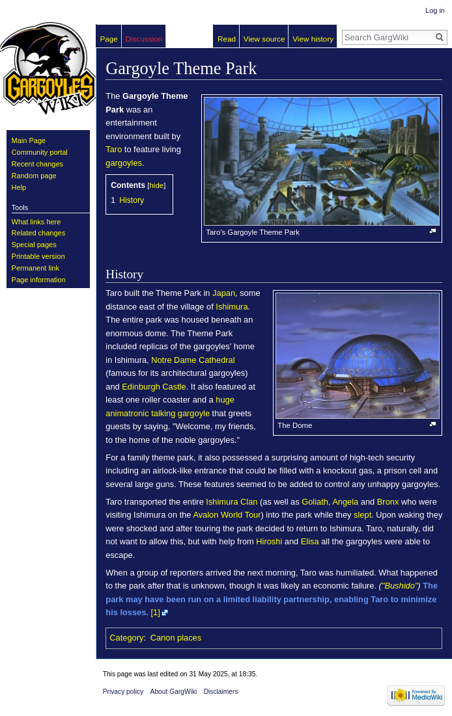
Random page (34, 175)
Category (126, 638)
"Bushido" (399, 585)
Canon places (175, 638)
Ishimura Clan (231, 502)
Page (109, 38)
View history (312, 38)
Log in (435, 10)
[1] (155, 612)
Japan (223, 293)
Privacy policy (123, 691)
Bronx (388, 502)
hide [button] (157, 185)
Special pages (34, 244)
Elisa (310, 541)
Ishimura (231, 307)
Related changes (39, 233)
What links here (36, 222)
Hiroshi (269, 541)
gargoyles (124, 163)
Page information (39, 280)
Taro (114, 149)
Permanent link (35, 268)
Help (19, 187)
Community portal (40, 152)
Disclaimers (221, 691)
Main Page (29, 140)
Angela (345, 502)
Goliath (315, 502)
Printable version (38, 256)
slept (362, 515)
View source (264, 38)
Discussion (144, 38)
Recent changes (38, 164)
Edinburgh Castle (154, 386)
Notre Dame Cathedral (192, 360)
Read (227, 38)
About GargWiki (173, 691)
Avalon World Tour (227, 515)
